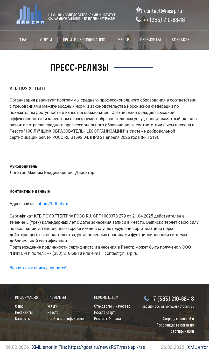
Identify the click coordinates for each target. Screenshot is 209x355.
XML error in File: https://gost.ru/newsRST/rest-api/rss (69, 347)
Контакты (181, 39)
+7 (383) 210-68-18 (164, 20)
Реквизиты (150, 39)
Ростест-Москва (107, 318)
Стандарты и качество (112, 306)
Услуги (46, 39)
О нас (24, 39)
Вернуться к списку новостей (38, 267)
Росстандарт (104, 312)
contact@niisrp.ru (163, 11)
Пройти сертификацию (84, 39)
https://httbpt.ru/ (53, 203)
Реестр (123, 39)
